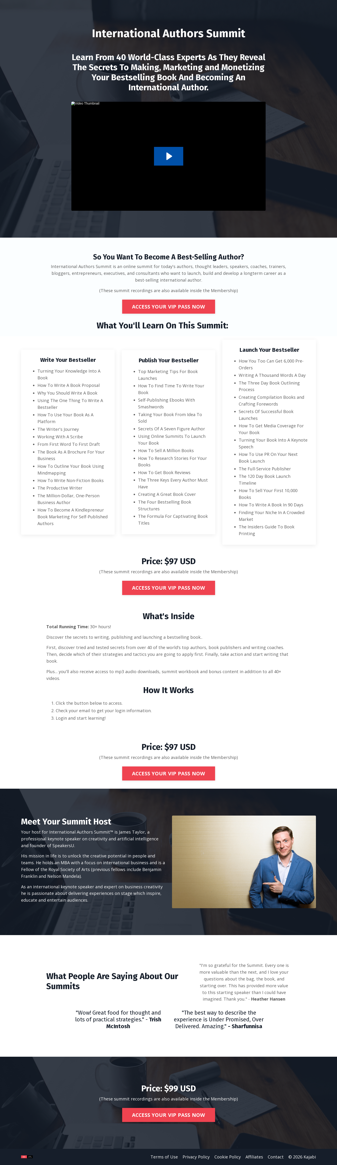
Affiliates (254, 1157)
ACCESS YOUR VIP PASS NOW (168, 306)
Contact (276, 1157)
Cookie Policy (227, 1157)
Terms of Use (164, 1157)
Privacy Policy (196, 1157)
